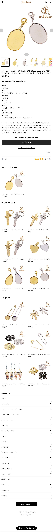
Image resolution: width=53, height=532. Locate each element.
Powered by (26, 515)
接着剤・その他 (6, 479)
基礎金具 (4, 495)
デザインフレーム (6, 468)
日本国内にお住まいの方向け (26, 148)
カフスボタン (5, 404)
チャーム (4, 398)
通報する (49, 152)
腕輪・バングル (6, 474)
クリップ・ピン (6, 442)
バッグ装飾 (4, 447)
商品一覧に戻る (26, 504)
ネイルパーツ (5, 485)
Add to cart (26, 143)
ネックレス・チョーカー (8, 458)
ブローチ (4, 436)
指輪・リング (5, 425)
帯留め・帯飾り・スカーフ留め (10, 415)
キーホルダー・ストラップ (9, 431)
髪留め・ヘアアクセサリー (9, 452)
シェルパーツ (5, 463)
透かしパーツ (5, 490)
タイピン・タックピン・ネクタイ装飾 (12, 409)
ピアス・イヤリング (7, 420)
